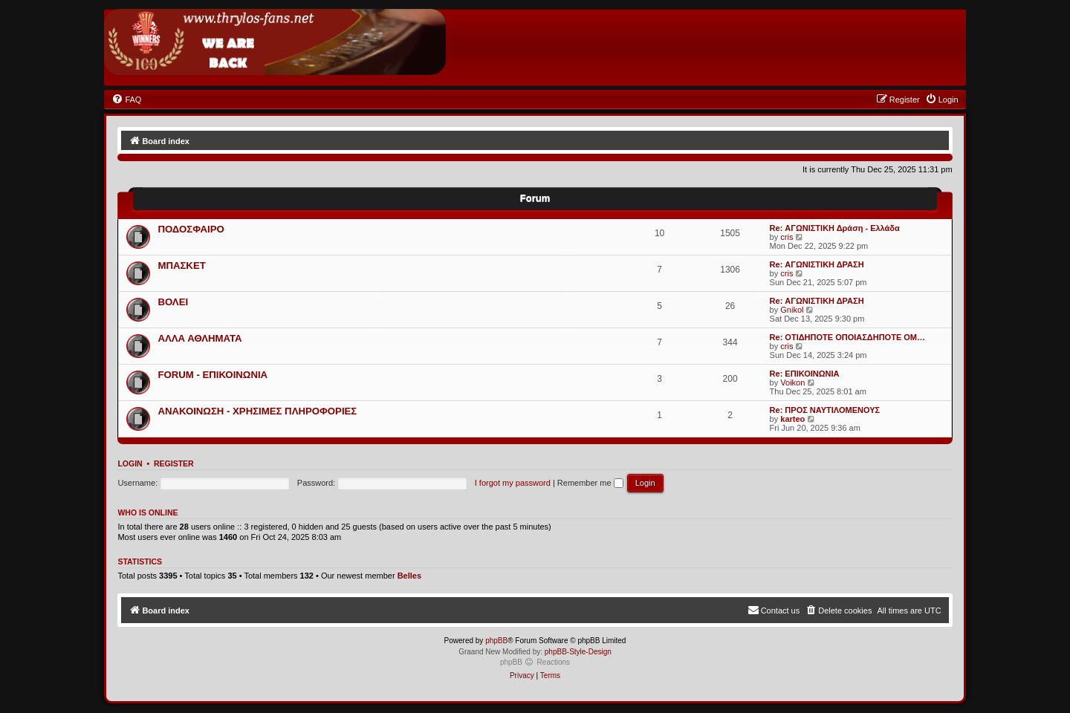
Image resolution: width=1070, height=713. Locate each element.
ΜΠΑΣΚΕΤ (181, 265)
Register (174, 463)
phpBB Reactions (535, 662)
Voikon (792, 382)
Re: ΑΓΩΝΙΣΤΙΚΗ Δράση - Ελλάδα (835, 228)
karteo (792, 418)
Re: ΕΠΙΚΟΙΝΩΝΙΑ (805, 373)
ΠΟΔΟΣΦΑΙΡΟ (191, 229)
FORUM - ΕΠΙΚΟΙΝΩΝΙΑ (213, 374)
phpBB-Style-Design (578, 652)
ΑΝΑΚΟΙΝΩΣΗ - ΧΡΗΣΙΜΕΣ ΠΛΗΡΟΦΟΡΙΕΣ (257, 411)
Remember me (590, 482)
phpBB (496, 641)
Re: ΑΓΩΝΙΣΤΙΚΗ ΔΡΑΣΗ (817, 264)
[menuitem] (126, 99)
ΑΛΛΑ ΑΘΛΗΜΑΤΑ (199, 338)
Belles (409, 575)
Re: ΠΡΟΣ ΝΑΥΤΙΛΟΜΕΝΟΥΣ (825, 410)
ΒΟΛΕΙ (173, 301)
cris (786, 236)
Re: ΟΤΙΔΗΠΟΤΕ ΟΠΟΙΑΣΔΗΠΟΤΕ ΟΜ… (847, 337)
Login (129, 463)
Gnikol (791, 309)
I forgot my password (513, 482)
